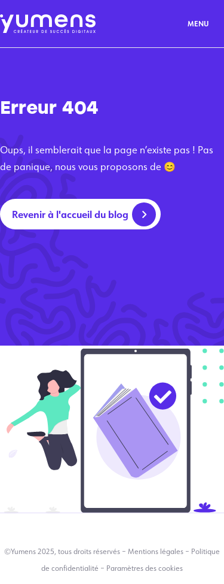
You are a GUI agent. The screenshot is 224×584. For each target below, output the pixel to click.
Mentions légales (155, 551)
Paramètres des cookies (144, 568)
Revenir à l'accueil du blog (70, 214)
